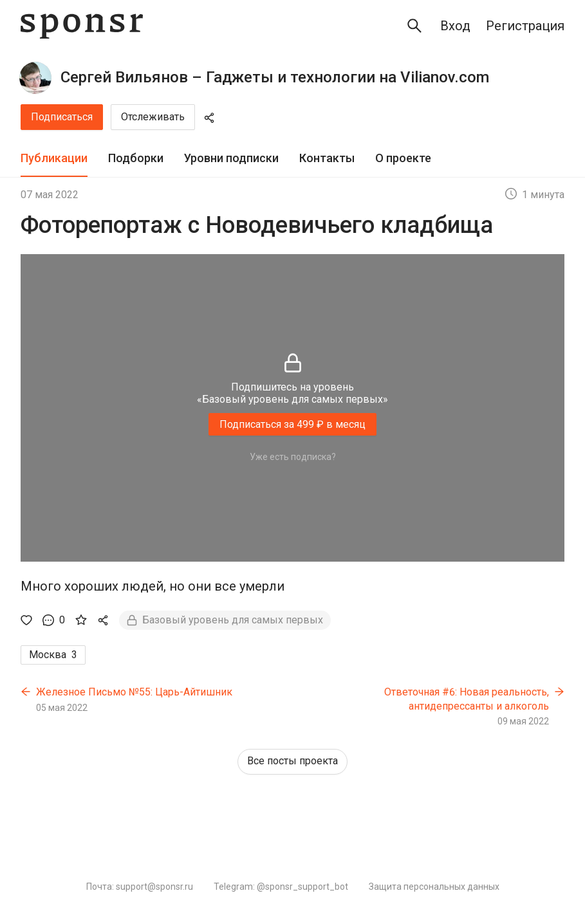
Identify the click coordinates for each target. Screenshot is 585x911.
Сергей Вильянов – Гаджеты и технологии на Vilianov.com (274, 77)
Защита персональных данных (434, 886)
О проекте (403, 158)
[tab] (54, 159)
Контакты (327, 158)
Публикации (54, 158)
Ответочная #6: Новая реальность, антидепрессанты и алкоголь (466, 699)
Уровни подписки (231, 158)
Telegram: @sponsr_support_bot (281, 886)
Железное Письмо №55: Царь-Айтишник (134, 692)
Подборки (135, 158)
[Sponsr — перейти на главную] (82, 26)
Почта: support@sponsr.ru (139, 886)
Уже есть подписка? (293, 457)
